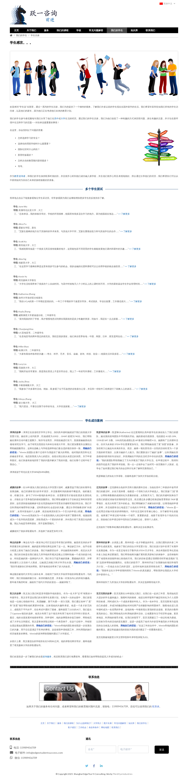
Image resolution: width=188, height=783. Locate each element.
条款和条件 (94, 727)
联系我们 (150, 30)
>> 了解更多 (124, 213)
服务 (46, 30)
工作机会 (82, 727)
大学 (63, 118)
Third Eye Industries (123, 773)
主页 (16, 30)
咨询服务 (47, 656)
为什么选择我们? (83, 723)
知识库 (134, 30)
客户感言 (72, 727)
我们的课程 (62, 30)
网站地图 (105, 727)
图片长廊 (108, 723)
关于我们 (31, 30)
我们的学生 (117, 30)
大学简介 (97, 723)
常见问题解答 (96, 30)
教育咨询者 (19, 175)
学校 (78, 30)
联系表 (155, 706)
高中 (56, 118)
